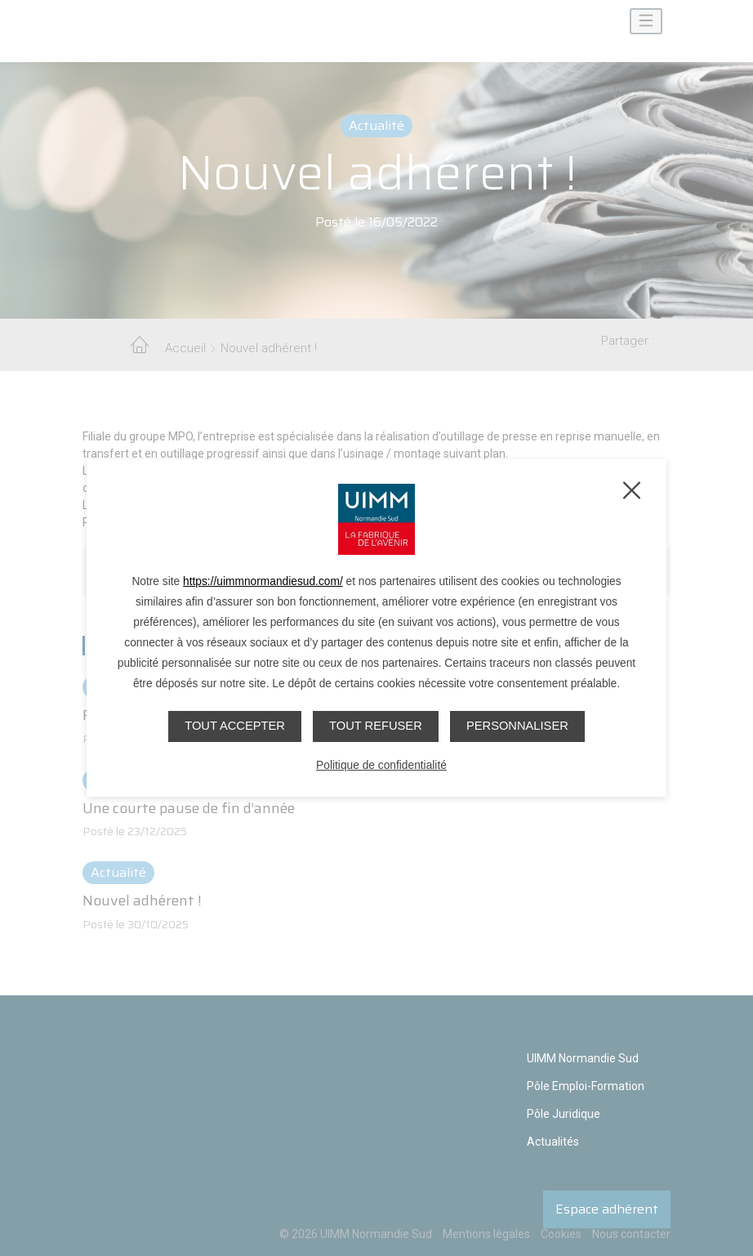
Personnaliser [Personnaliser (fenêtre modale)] (519, 725)
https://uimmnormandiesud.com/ (263, 581)
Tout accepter (232, 725)
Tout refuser (375, 725)
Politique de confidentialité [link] (381, 764)
